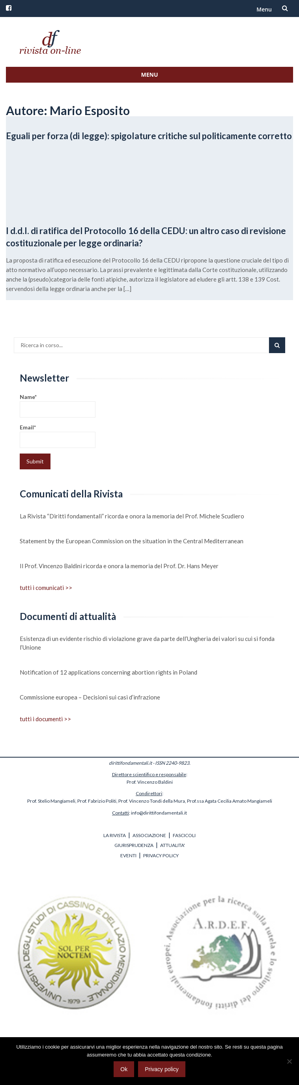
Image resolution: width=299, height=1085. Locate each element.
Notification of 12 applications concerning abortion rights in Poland (108, 672)
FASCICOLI (184, 835)
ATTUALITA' (172, 845)
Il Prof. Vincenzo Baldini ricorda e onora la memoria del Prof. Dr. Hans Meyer (119, 565)
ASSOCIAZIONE (149, 835)
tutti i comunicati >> (46, 587)
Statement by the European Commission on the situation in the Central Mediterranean (131, 540)
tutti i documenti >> (45, 718)
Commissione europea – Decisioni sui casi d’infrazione (90, 697)
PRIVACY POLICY (161, 855)
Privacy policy (162, 1069)
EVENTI (128, 855)
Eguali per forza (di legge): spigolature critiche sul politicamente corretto (149, 135)
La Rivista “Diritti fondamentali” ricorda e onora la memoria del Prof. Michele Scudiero (132, 516)
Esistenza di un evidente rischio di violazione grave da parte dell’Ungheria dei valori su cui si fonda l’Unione (147, 643)
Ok (123, 1069)
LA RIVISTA (114, 835)
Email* (57, 436)
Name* (57, 405)
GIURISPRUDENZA (133, 845)
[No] (289, 1061)
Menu (264, 9)
